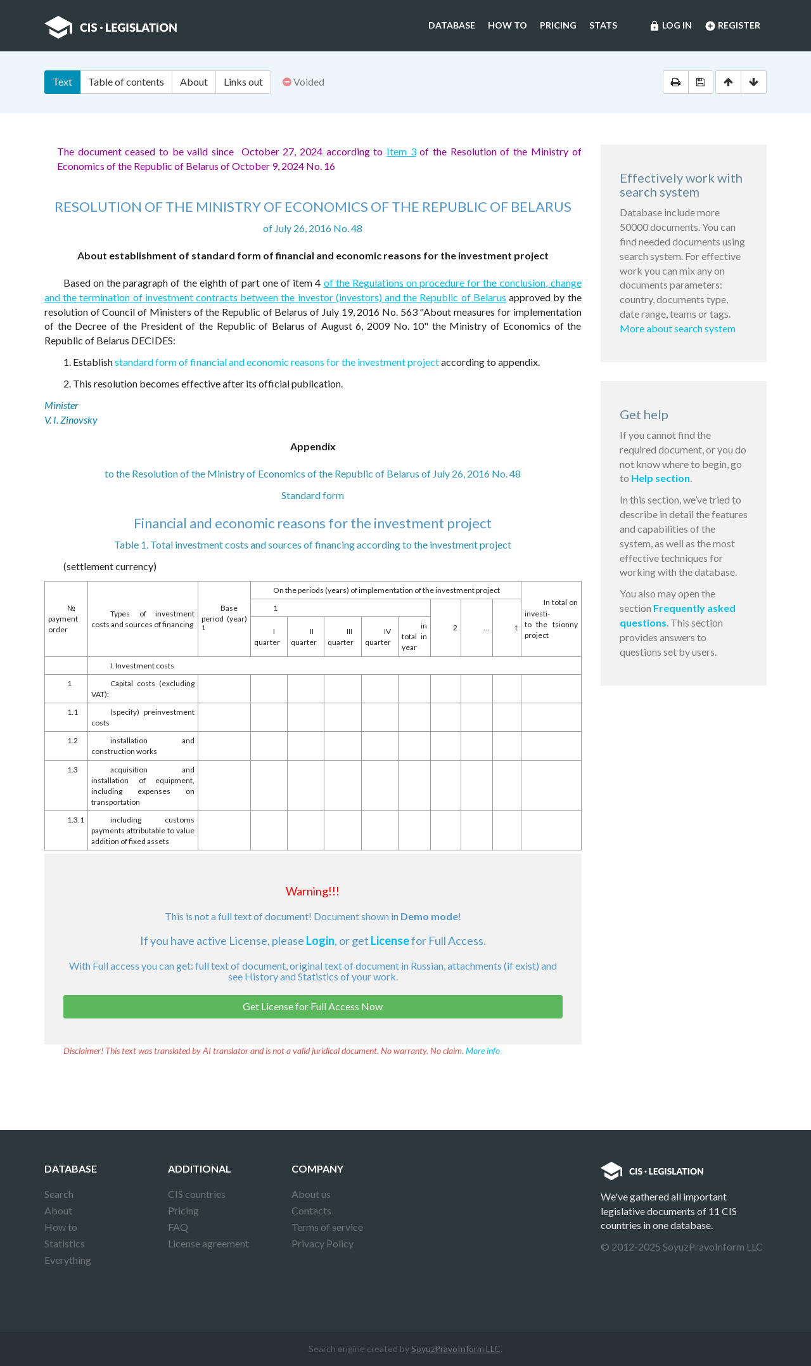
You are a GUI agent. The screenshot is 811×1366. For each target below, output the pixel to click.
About (194, 81)
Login (320, 940)
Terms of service (327, 1227)
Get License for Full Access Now (313, 1006)
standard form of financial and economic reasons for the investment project (277, 362)
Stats (603, 25)
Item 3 (401, 151)
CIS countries (197, 1194)
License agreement (208, 1243)
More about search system (678, 328)
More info (483, 1050)
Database (451, 25)
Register (732, 26)
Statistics (64, 1243)
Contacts (311, 1210)
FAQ (178, 1227)
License (390, 940)
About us (311, 1194)
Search (58, 1194)
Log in (670, 26)
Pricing (558, 25)
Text (62, 81)
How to (507, 25)
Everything (67, 1260)
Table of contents (126, 81)
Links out (243, 81)
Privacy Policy (322, 1243)
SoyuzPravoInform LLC (456, 1348)
